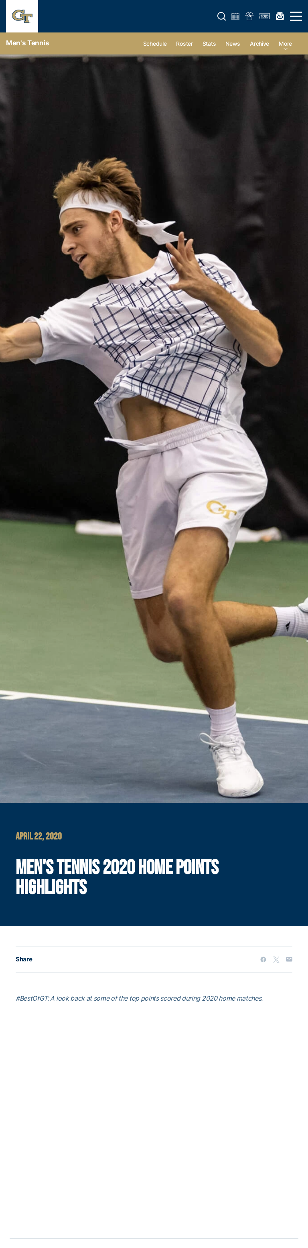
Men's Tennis (27, 43)
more (285, 43)
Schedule (155, 43)
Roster (184, 43)
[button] (221, 16)
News (232, 43)
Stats (209, 43)
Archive (259, 43)
